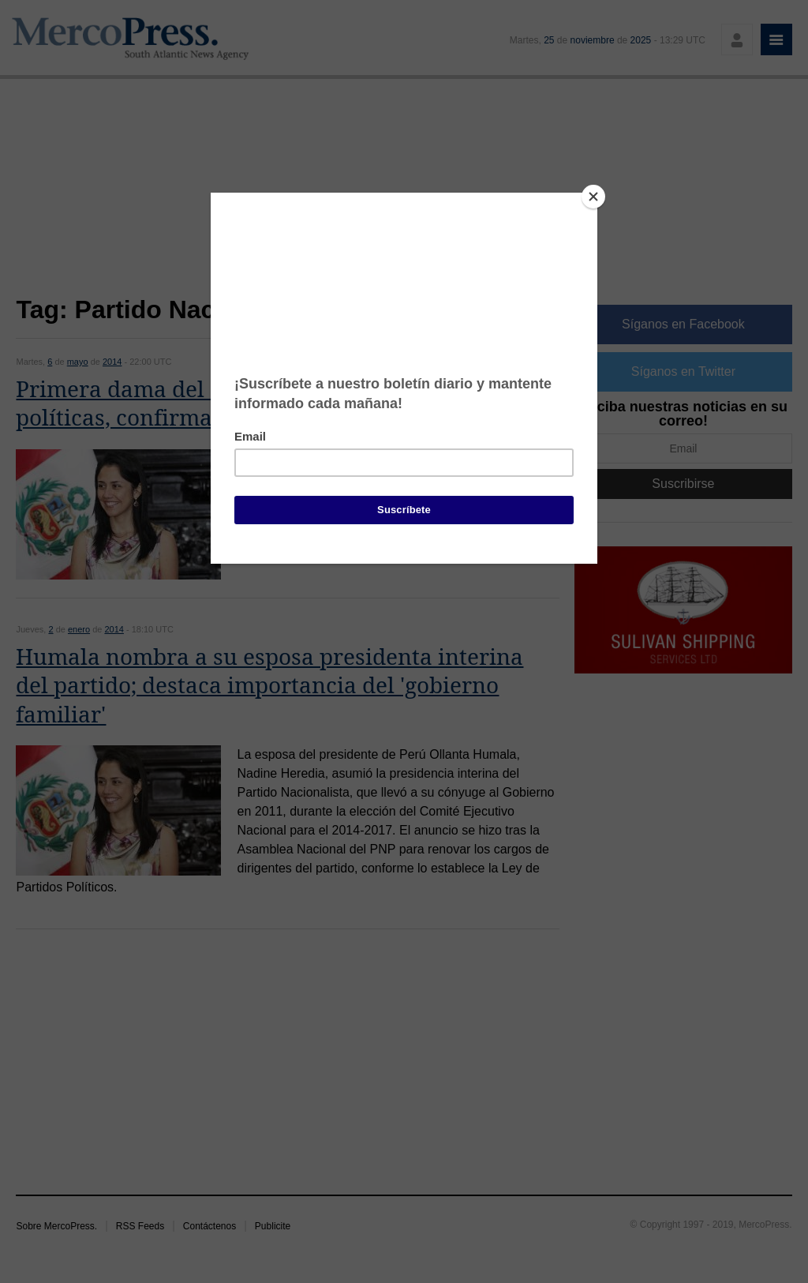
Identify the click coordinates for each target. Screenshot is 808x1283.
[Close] (593, 196)
